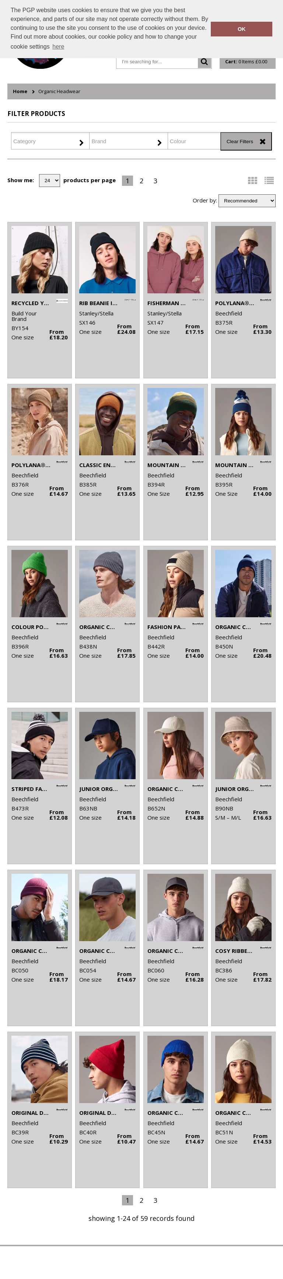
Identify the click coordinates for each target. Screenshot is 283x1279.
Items (246, 61)
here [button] (58, 46)
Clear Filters (240, 141)
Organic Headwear (59, 91)
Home (20, 91)
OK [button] (242, 29)
